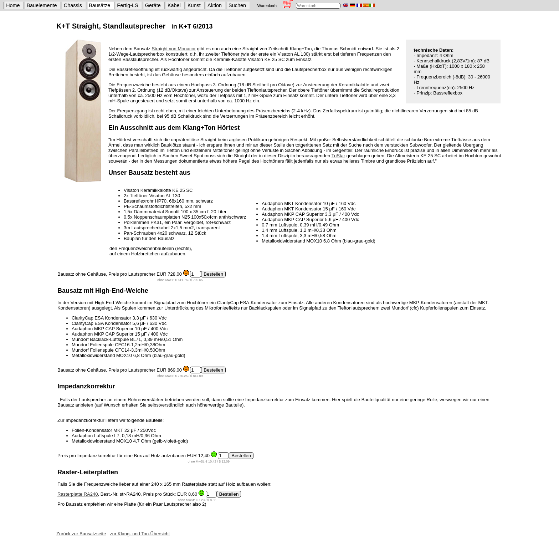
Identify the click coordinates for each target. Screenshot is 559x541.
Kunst (194, 5)
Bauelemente (42, 5)
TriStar (338, 155)
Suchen (237, 5)
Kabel (174, 5)
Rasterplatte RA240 (77, 494)
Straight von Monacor (174, 48)
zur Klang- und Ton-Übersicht (140, 533)
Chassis (73, 5)
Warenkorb (267, 6)
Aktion (214, 5)
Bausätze (99, 5)
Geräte (153, 5)
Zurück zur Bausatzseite (81, 533)
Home (13, 5)
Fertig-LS (127, 5)
